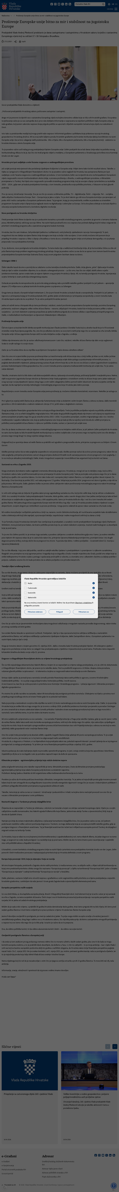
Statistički (31, 593)
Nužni (30, 583)
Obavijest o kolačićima (83, 603)
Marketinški (32, 597)
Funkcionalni (32, 588)
